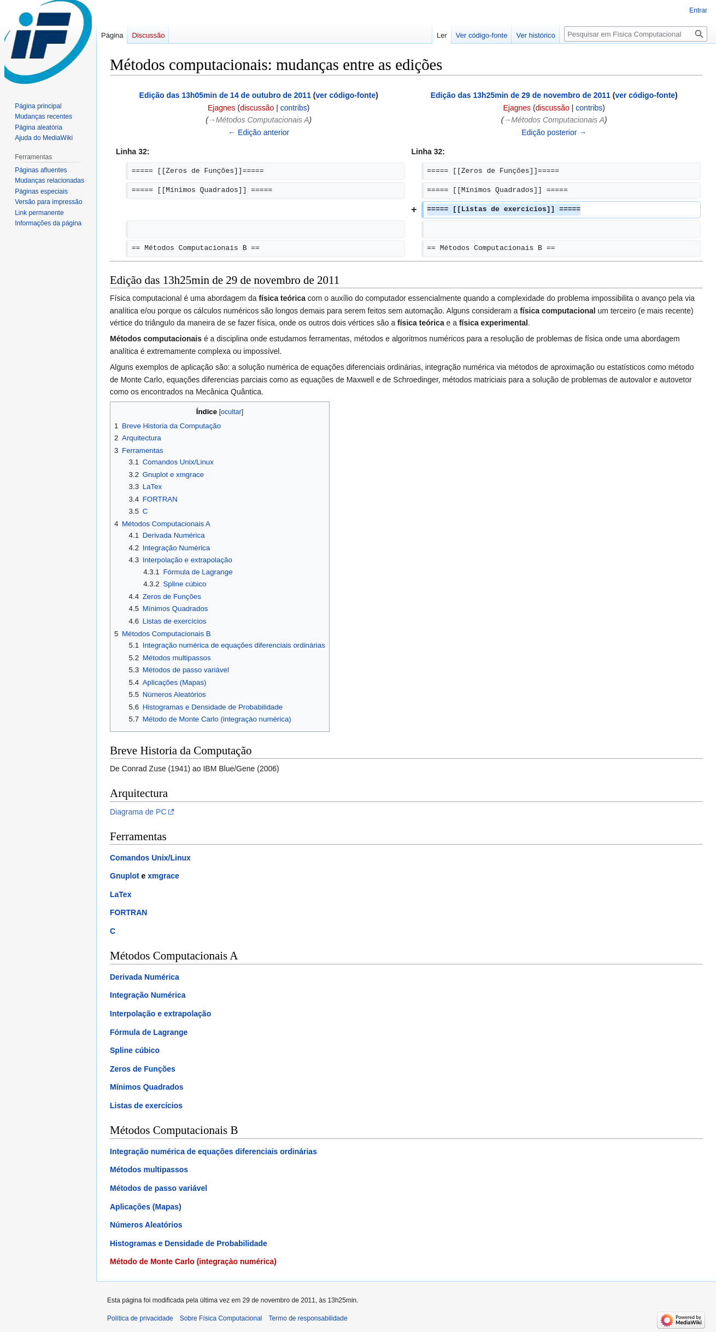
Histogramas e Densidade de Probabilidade (188, 1243)
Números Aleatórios (146, 1224)
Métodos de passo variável (158, 1188)
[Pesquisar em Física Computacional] (635, 34)
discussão (257, 107)
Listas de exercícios (146, 1105)
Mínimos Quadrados (147, 1087)
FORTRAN (128, 912)
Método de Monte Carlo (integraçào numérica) (193, 1261)
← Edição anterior (258, 132)
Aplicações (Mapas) (145, 1206)
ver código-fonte (346, 95)
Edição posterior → (553, 132)
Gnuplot (124, 875)
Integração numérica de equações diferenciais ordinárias (213, 1151)
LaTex (120, 894)
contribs (293, 107)
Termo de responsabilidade (308, 1318)
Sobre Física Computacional (221, 1318)
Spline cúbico (135, 1050)
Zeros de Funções (142, 1069)
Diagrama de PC (138, 811)
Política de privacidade (140, 1318)
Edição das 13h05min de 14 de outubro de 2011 (225, 95)
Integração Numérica (148, 995)
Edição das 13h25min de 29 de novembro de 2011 (521, 95)
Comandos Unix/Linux (150, 857)
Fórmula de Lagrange (148, 1032)
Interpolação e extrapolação (160, 1013)
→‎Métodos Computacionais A (258, 119)
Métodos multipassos (149, 1169)
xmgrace (163, 875)
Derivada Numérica (144, 977)
